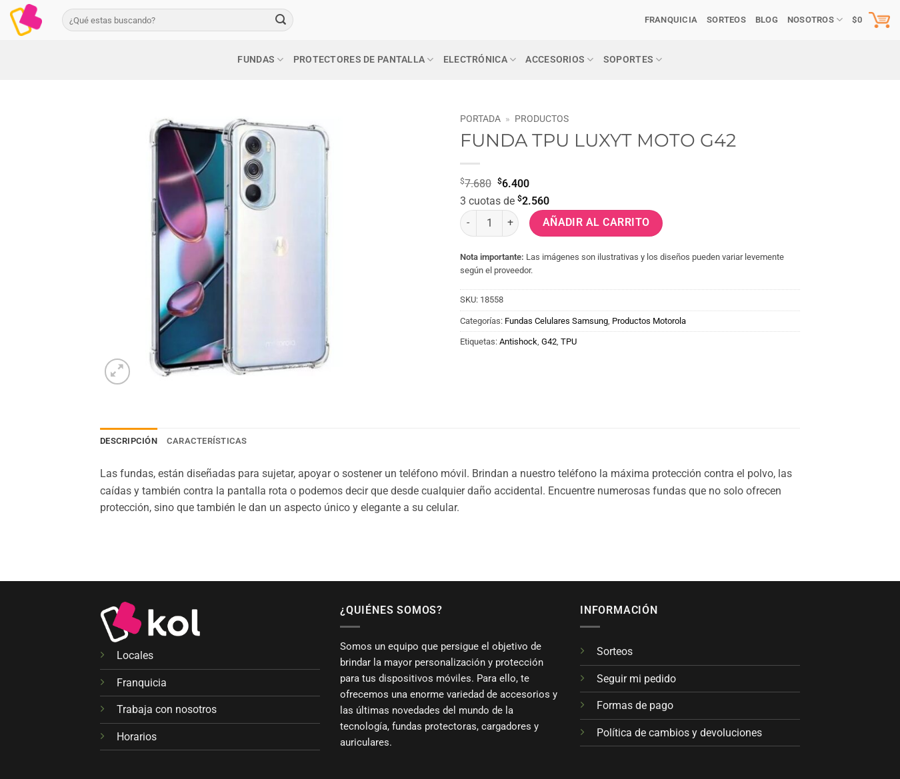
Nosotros (815, 19)
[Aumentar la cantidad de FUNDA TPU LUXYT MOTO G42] (511, 223)
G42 (549, 342)
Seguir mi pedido (636, 678)
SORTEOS (726, 20)
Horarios (137, 736)
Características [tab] (207, 441)
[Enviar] (280, 20)
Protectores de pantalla (363, 59)
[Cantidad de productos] (489, 223)
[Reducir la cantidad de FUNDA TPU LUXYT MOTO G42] (468, 223)
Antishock (518, 342)
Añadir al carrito (596, 223)
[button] (871, 20)
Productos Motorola (649, 321)
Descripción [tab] (128, 441)
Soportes (633, 59)
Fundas (260, 59)
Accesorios (559, 59)
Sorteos (615, 651)
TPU (569, 342)
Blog (766, 20)
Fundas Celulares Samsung (556, 321)
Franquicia (671, 20)
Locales (135, 655)
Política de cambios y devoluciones (679, 732)
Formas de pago (635, 705)
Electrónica (480, 59)
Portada (480, 118)
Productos (542, 118)
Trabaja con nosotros (167, 709)
